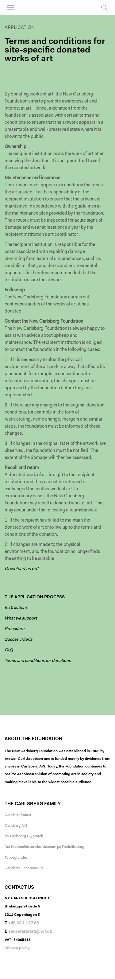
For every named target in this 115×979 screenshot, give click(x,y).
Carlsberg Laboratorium (24, 868)
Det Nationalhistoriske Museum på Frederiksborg (44, 847)
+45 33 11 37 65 (23, 923)
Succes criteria (18, 640)
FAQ (9, 650)
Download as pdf (22, 569)
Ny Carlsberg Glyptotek (24, 836)
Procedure (14, 629)
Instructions (16, 608)
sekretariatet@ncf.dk (30, 932)
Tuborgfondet (16, 858)
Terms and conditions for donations (38, 661)
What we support (21, 618)
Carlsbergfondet (18, 815)
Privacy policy (17, 948)
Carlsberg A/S (16, 826)
